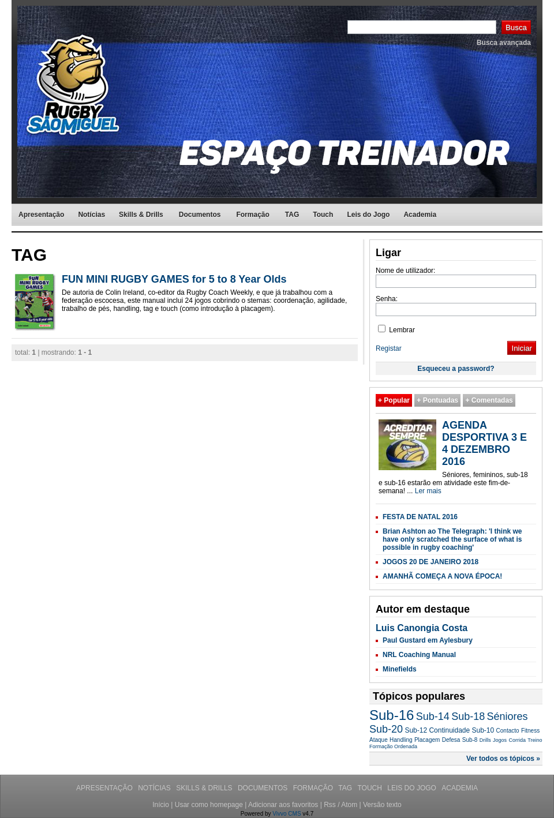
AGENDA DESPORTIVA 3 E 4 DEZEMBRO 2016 (484, 443)
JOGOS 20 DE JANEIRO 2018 (430, 562)
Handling (401, 740)
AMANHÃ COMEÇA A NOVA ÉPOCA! (442, 576)
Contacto (507, 730)
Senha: (387, 299)
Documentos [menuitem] (200, 215)
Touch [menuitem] (323, 215)
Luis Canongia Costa (421, 628)
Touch (370, 788)
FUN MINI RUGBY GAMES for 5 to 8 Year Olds (174, 279)
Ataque (378, 740)
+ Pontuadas (437, 400)
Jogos (500, 740)
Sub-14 (433, 716)
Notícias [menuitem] (91, 215)
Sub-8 (470, 740)
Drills (485, 740)
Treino (534, 740)
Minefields (400, 669)
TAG (346, 788)
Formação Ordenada (393, 746)
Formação (314, 788)
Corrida (517, 740)
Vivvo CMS (286, 814)
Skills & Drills (205, 788)
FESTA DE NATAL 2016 (420, 517)
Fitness (530, 730)
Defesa (451, 740)
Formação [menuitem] (252, 215)
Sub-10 (483, 730)
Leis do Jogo (412, 788)
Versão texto (382, 805)
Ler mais (428, 491)
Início (160, 805)
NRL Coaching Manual (419, 655)
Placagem (427, 740)
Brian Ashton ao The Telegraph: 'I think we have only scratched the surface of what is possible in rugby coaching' (452, 539)
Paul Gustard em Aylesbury (428, 640)
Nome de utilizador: (405, 271)
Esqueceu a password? (455, 369)
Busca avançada (504, 43)
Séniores (507, 716)
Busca (516, 27)
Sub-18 (468, 716)
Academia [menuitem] (419, 215)
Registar (389, 348)
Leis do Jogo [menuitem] (368, 215)
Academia (459, 788)
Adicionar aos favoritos (283, 805)
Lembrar (396, 330)
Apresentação (105, 788)
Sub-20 (386, 729)
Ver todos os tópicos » (503, 759)
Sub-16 (391, 715)
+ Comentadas (488, 400)
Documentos (264, 788)
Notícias (155, 788)
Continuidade (449, 730)
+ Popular (394, 400)
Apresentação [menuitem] (41, 215)
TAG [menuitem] (292, 215)
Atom (349, 805)
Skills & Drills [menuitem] (141, 215)
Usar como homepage (209, 805)
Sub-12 (416, 730)
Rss (330, 805)
